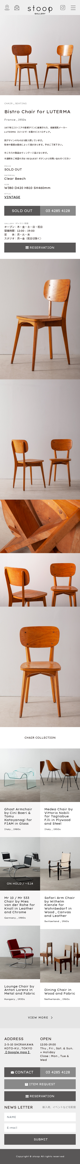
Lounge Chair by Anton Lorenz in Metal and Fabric (19, 990)
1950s (22, 119)
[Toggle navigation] (73, 7)
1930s (21, 999)
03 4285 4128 (58, 211)
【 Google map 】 (17, 1052)
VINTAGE (12, 197)
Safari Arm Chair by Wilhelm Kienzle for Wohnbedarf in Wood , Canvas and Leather (59, 907)
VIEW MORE (38, 1017)
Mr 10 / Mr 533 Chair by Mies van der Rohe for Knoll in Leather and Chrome (19, 905)
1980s (16, 829)
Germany (10, 917)
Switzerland (51, 921)
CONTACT (24, 1072)
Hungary (9, 999)
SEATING (21, 103)
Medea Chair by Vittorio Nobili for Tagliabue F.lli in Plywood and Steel (58, 816)
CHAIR (8, 103)
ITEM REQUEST (42, 1084)
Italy (7, 829)
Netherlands (52, 999)
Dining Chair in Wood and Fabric (59, 991)
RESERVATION (42, 247)
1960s (65, 921)
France (10, 119)
